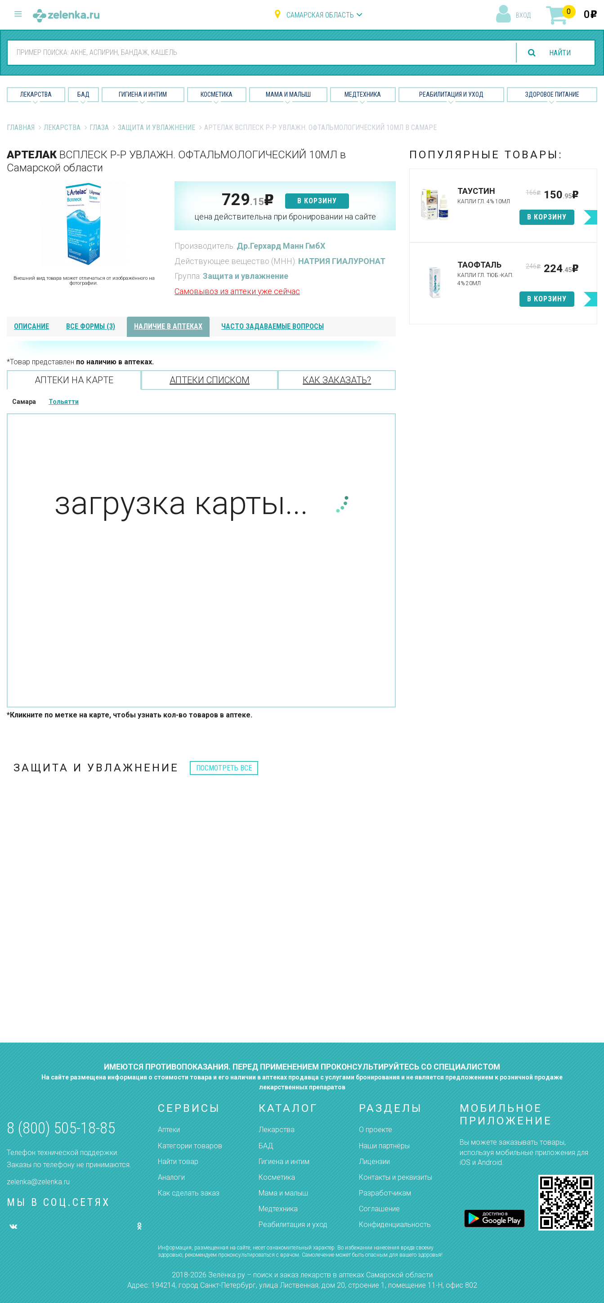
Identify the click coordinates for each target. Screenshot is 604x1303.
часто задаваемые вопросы (272, 326)
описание (31, 326)
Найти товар (178, 1161)
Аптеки (169, 1129)
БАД (83, 94)
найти (560, 53)
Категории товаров (190, 1146)
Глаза (99, 127)
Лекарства (36, 94)
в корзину (317, 201)
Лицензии (374, 1161)
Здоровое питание (552, 94)
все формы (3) (90, 326)
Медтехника (363, 94)
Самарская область (320, 15)
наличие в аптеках (168, 326)
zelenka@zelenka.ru (38, 1182)
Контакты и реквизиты (395, 1177)
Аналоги (171, 1177)
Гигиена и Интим (143, 94)
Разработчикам (385, 1193)
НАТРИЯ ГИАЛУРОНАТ (341, 261)
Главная (21, 127)
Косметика (217, 94)
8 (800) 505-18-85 (61, 1128)
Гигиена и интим (284, 1161)
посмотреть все (224, 768)
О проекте (375, 1129)
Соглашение (379, 1208)
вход (523, 15)
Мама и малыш (288, 94)
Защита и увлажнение (156, 127)
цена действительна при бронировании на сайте (285, 216)
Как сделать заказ (188, 1193)
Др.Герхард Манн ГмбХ (281, 246)
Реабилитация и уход (451, 94)
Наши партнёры (384, 1146)
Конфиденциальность (395, 1224)
